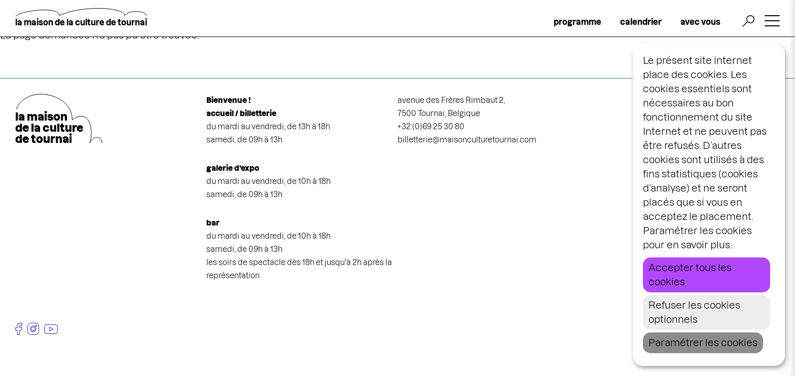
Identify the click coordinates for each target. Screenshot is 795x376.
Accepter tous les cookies (690, 274)
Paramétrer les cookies (702, 342)
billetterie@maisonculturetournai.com (466, 139)
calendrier (641, 21)
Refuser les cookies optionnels (694, 312)
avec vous (700, 21)
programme (577, 21)
